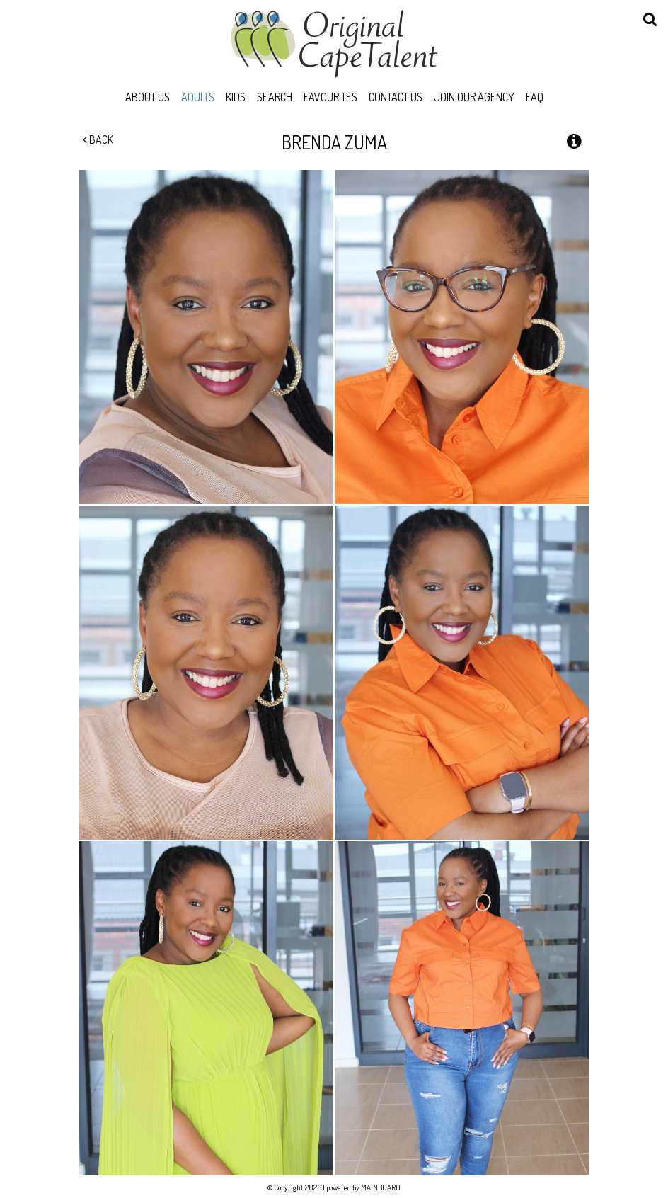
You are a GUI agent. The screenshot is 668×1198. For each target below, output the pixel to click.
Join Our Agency (474, 97)
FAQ (534, 97)
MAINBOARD (381, 1187)
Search (274, 97)
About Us (147, 97)
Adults (197, 97)
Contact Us (395, 97)
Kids (236, 97)
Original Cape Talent (334, 43)
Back (98, 139)
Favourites (330, 97)
